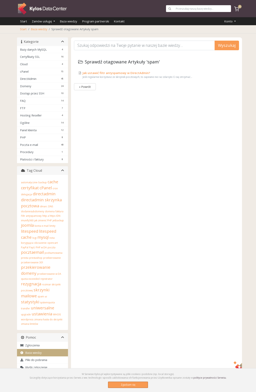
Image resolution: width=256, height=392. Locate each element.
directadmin (44, 194)
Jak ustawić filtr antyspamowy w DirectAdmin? (156, 75)
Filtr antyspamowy (31, 216)
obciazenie (40, 243)
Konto (228, 21)
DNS (50, 206)
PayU (32, 247)
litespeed (29, 231)
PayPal (24, 247)
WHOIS (57, 314)
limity (52, 226)
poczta (51, 247)
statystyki (30, 302)
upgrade (26, 314)
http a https (48, 216)
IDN (58, 216)
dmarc (43, 206)
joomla (27, 225)
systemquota (47, 302)
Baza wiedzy (68, 21)
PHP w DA (41, 247)
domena (50, 211)
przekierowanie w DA (49, 274)
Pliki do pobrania (33, 360)
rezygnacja (31, 284)
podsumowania (53, 253)
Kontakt (119, 21)
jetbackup (58, 220)
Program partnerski (95, 21)
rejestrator (46, 279)
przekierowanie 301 (32, 262)
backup (42, 182)
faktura (59, 211)
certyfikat (30, 187)
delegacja (26, 194)
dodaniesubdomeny (32, 211)
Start (23, 21)
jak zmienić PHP (43, 220)
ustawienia (42, 314)
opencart (52, 243)
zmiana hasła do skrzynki (48, 319)
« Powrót (85, 87)
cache (53, 181)
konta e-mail (42, 226)
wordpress (27, 319)
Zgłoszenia (30, 345)
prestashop (35, 258)
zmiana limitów (29, 324)
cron (55, 188)
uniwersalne (42, 308)
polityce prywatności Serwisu (209, 377)
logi (34, 238)
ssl (46, 296)
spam (41, 296)
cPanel (46, 187)
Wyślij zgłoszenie (33, 367)
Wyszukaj (227, 45)
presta (24, 258)
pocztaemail (32, 252)
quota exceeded (30, 279)
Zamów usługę (42, 21)
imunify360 (27, 220)
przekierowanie (52, 258)
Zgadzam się (128, 384)
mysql (43, 237)
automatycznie (29, 182)
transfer (25, 308)
